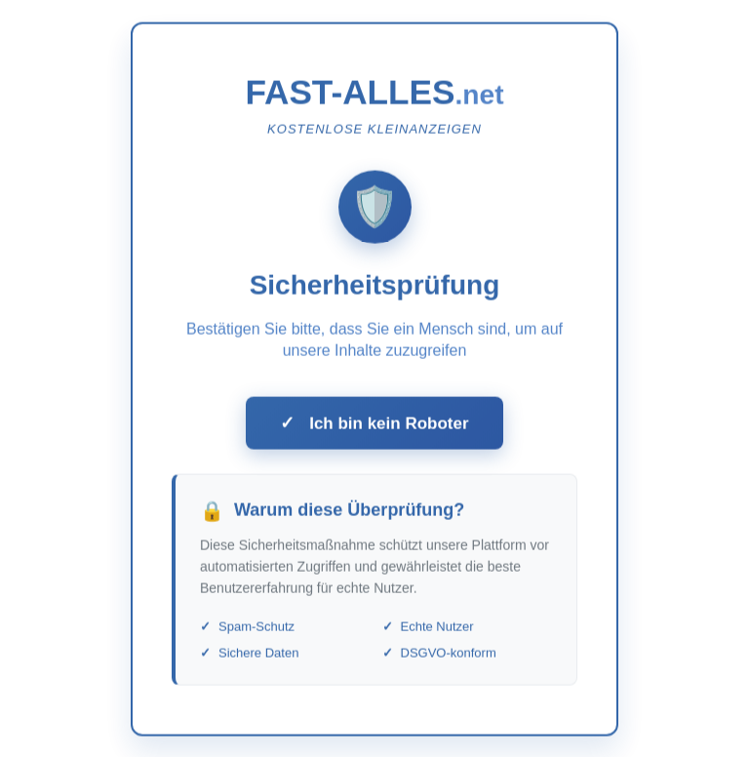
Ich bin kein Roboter (374, 426)
